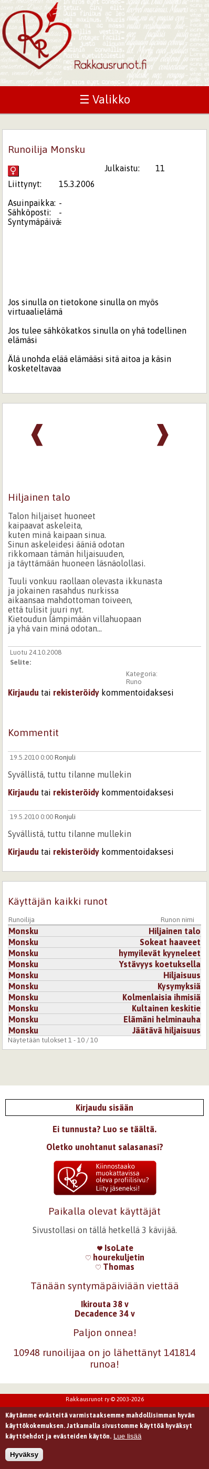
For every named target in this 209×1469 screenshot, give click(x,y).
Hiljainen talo (175, 931)
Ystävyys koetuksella (160, 964)
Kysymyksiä (179, 986)
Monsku (23, 931)
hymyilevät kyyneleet (160, 953)
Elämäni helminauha (162, 1019)
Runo (134, 682)
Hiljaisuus (182, 975)
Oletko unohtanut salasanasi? (104, 1147)
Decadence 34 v (105, 1313)
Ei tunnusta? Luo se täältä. (104, 1129)
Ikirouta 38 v (105, 1304)
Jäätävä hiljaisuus (166, 1030)
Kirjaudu (23, 692)
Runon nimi (177, 920)
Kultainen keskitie (166, 1008)
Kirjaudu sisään (104, 1107)
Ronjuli (65, 757)
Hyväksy (24, 1458)
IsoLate (115, 1248)
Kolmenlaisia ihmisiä (161, 997)
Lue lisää (127, 1440)
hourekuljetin (115, 1257)
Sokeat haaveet (170, 942)
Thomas (115, 1266)
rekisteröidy (76, 692)
